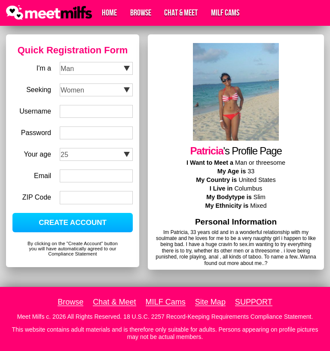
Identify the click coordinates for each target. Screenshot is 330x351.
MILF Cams (225, 13)
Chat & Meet (181, 13)
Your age (37, 154)
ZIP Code (36, 197)
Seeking (38, 89)
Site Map (210, 302)
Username (35, 111)
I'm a (44, 68)
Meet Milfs (31, 316)
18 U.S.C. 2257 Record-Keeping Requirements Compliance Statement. (218, 316)
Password (36, 132)
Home (109, 13)
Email (42, 175)
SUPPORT (253, 302)
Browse (140, 13)
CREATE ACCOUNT (73, 223)
